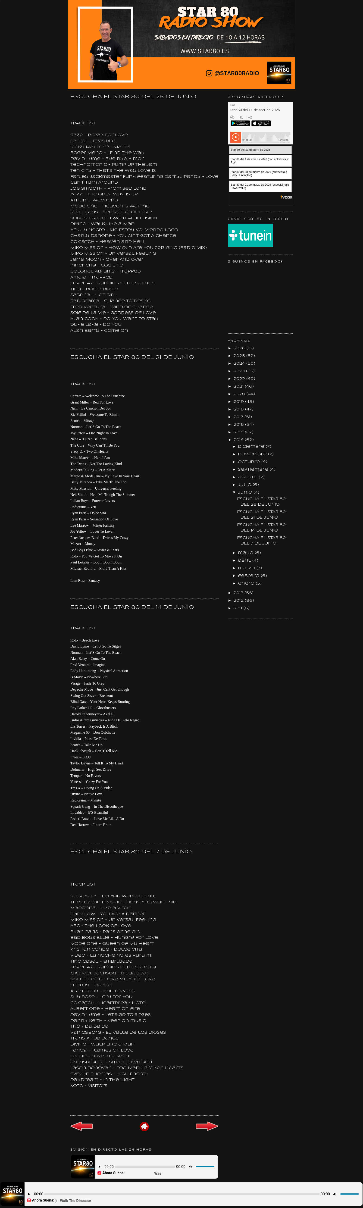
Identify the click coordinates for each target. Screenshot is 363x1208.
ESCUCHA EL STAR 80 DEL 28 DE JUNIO (133, 96)
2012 (239, 600)
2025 (240, 356)
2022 (240, 379)
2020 (240, 394)
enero (247, 583)
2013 (239, 593)
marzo (247, 568)
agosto (248, 477)
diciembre (252, 446)
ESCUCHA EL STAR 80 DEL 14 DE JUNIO (132, 607)
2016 (239, 424)
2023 (240, 371)
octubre (249, 462)
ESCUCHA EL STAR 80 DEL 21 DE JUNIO (132, 357)
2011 (239, 608)
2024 (240, 363)
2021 (239, 386)
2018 (239, 409)
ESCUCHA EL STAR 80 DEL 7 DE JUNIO (131, 851)
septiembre (254, 469)
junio (245, 492)
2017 (239, 417)
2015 (239, 432)
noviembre (253, 454)
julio (245, 485)
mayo (246, 553)
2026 (240, 348)
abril (245, 560)
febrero (249, 576)
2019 (239, 402)
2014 (239, 440)
